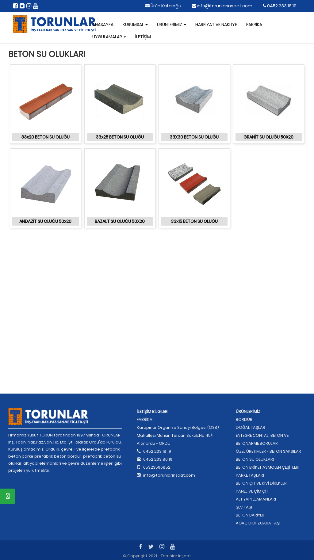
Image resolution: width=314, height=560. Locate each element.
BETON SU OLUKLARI (255, 459)
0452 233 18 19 (280, 6)
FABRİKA (254, 24)
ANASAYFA (102, 24)
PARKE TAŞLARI (250, 475)
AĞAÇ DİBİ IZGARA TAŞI (258, 523)
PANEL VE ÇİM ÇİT (252, 491)
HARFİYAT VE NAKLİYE (216, 24)
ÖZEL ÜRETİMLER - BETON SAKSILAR (268, 451)
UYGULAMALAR (109, 37)
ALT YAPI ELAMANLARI (256, 499)
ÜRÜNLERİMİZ (171, 24)
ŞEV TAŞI (244, 507)
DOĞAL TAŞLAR (250, 427)
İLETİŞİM (143, 37)
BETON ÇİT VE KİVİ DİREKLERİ (262, 483)
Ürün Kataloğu (163, 6)
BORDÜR (244, 419)
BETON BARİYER (250, 515)
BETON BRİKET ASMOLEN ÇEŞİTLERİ (267, 467)
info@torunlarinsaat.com (222, 6)
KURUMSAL (135, 24)
